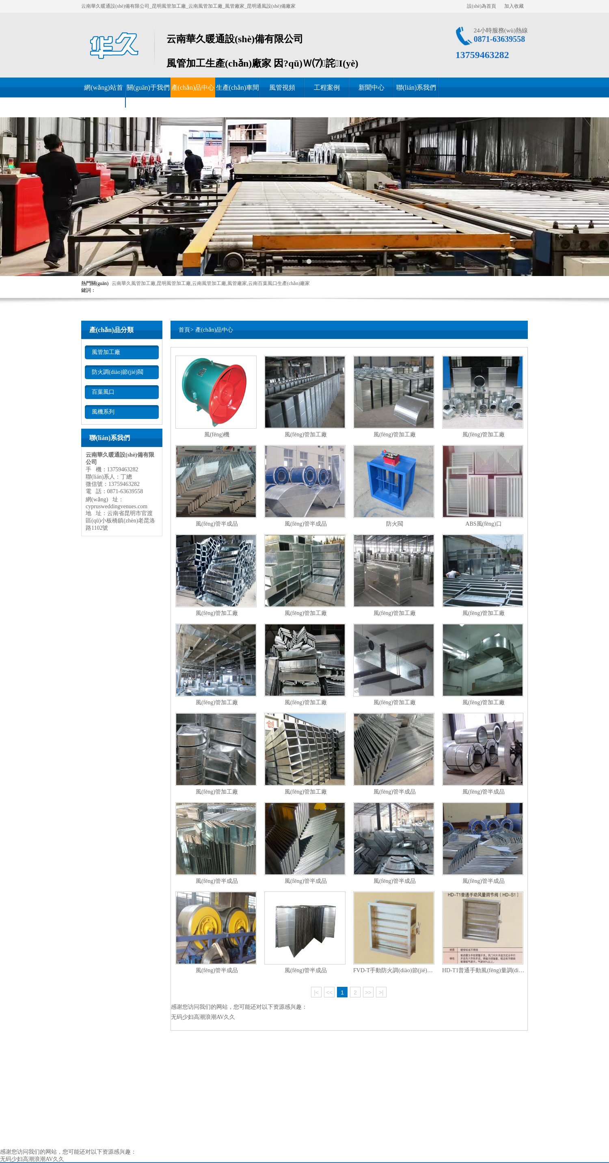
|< (316, 992)
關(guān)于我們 (148, 87)
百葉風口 (103, 392)
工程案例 (327, 87)
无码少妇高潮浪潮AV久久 (203, 1017)
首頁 (184, 330)
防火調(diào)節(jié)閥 (117, 372)
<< (329, 992)
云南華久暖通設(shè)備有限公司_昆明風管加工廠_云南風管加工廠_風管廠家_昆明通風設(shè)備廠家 (188, 6)
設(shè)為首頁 (481, 6)
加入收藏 (514, 6)
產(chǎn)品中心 (193, 87)
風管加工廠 (106, 352)
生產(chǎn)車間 (237, 87)
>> (368, 992)
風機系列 (103, 412)
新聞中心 (371, 87)
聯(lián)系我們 (416, 87)
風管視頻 (282, 87)
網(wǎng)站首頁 (103, 97)
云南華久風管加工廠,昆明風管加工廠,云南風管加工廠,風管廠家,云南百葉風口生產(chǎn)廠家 (211, 283)
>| (381, 992)
